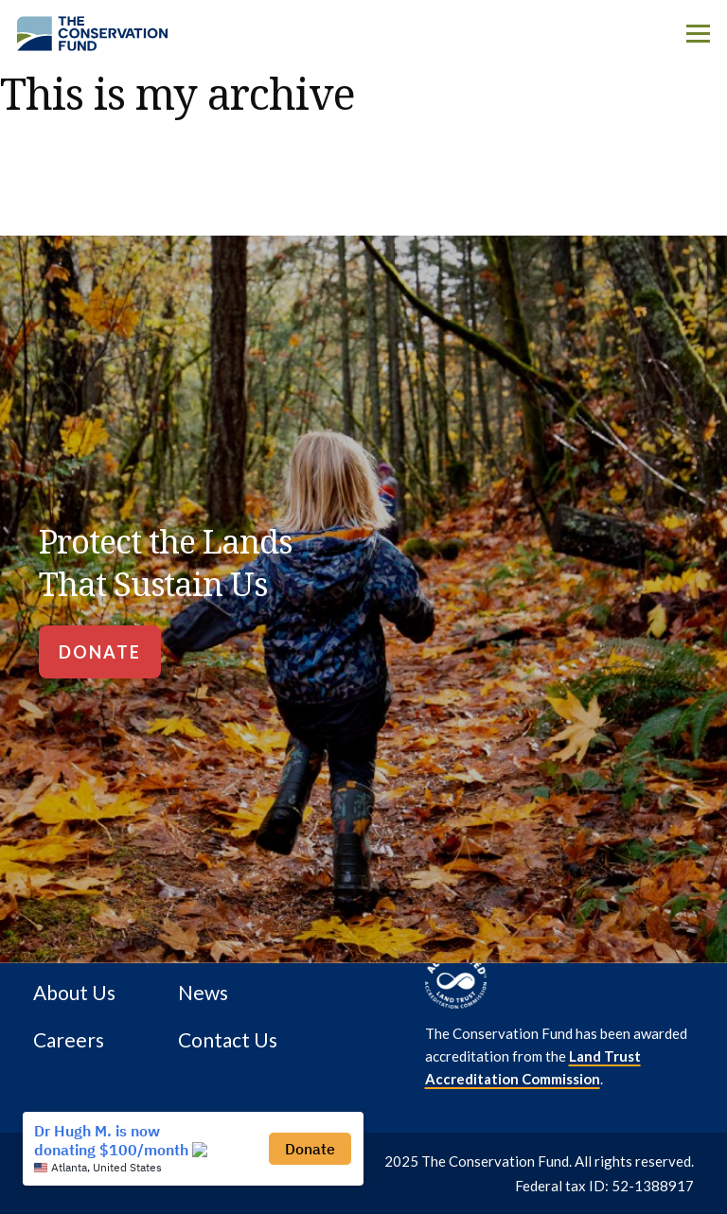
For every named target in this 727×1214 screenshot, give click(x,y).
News (203, 992)
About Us (74, 992)
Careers (68, 1039)
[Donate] (100, 651)
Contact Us (227, 1039)
